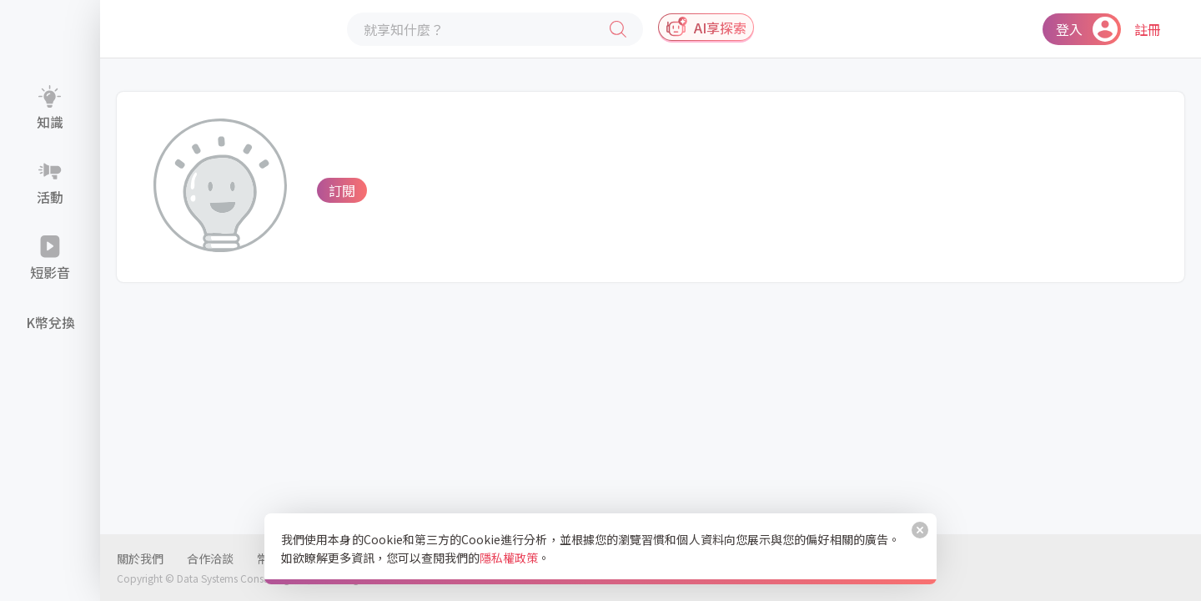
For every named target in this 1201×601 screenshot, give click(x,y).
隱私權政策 (509, 557)
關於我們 (140, 558)
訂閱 (342, 190)
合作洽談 (210, 558)
